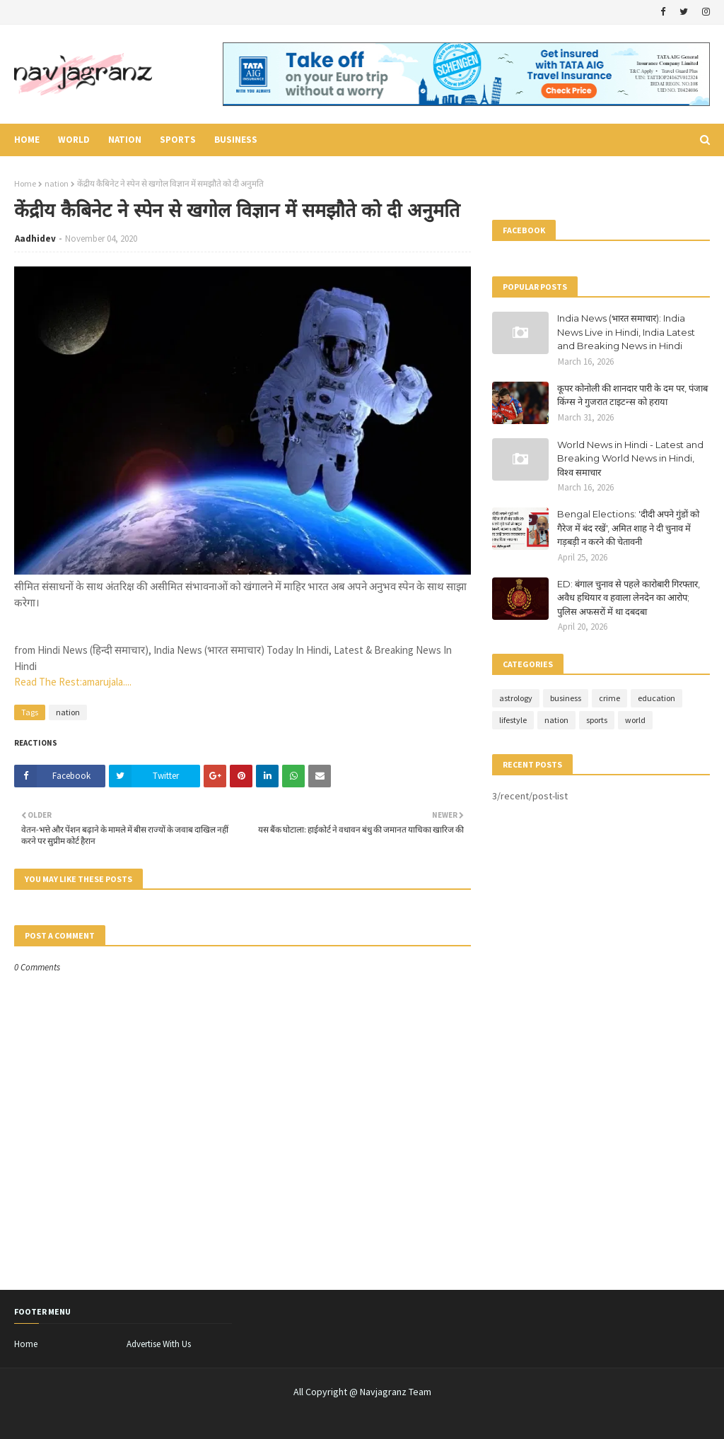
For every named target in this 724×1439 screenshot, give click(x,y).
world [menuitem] (74, 140)
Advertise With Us (159, 1344)
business (565, 698)
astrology (515, 698)
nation (57, 183)
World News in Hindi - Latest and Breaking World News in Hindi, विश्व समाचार (630, 458)
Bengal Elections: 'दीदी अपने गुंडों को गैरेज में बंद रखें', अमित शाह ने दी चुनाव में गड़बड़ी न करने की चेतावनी (628, 527)
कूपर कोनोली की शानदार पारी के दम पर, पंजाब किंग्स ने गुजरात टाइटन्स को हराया (632, 395)
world (635, 720)
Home (25, 183)
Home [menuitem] (27, 140)
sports (596, 720)
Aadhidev (35, 239)
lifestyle (513, 720)
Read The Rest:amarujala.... (73, 681)
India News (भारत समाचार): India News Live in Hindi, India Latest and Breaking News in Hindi (626, 331)
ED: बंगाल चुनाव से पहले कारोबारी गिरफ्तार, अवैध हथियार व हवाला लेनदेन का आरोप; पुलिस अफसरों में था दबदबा (628, 597)
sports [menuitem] (178, 140)
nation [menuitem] (124, 140)
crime (609, 698)
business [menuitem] (235, 140)
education (656, 698)
